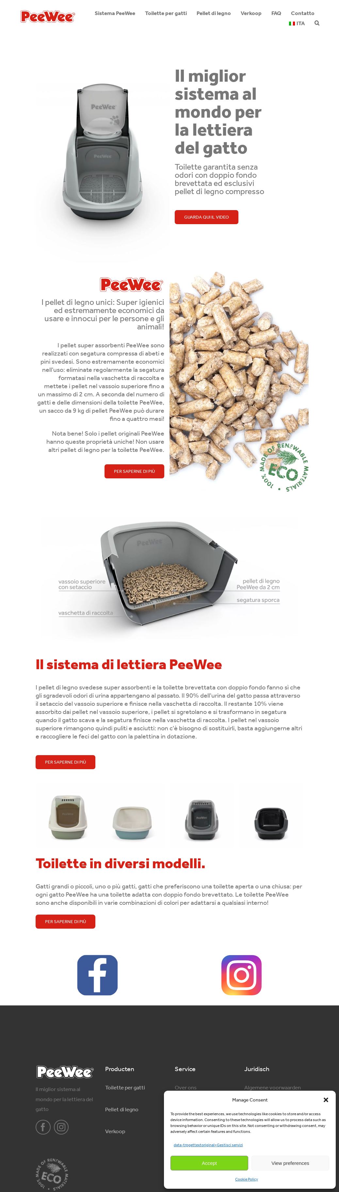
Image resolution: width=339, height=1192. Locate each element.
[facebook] (43, 1127)
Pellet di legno (121, 1109)
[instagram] (61, 1127)
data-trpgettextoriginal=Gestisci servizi (208, 1145)
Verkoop (115, 1131)
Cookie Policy (246, 1179)
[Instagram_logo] (241, 957)
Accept (209, 1163)
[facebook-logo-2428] (97, 957)
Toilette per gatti (125, 1087)
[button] (326, 1100)
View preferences (290, 1163)
